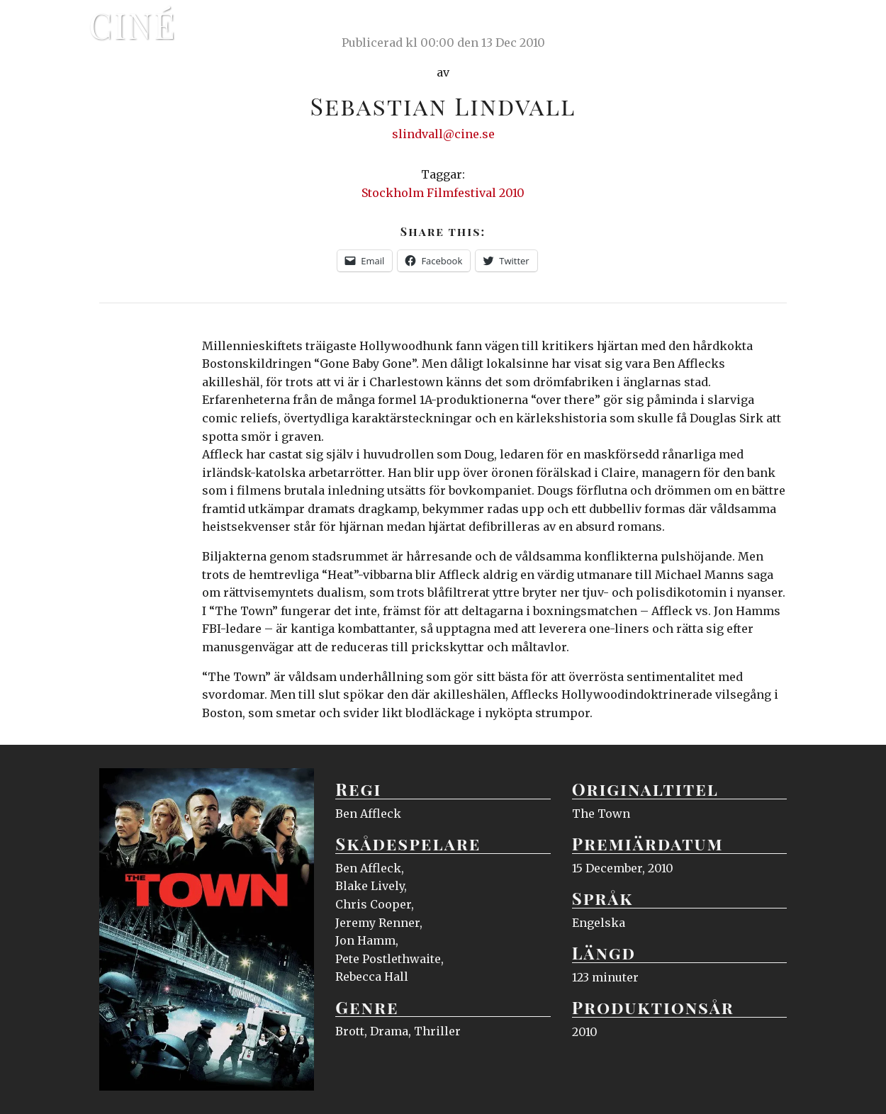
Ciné (132, 24)
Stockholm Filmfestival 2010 (443, 193)
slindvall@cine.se (443, 134)
